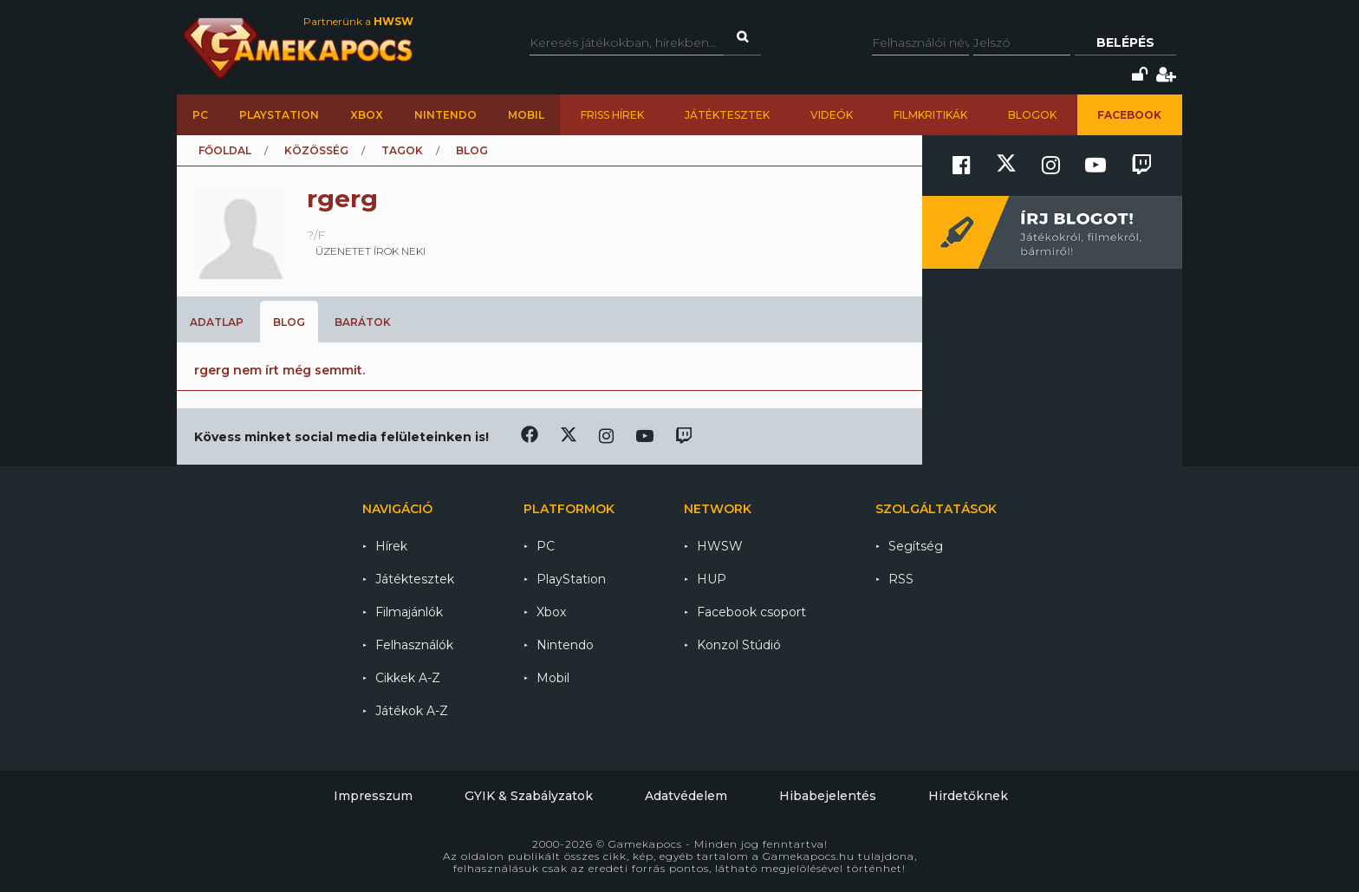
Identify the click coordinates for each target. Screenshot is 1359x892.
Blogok (1032, 114)
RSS (901, 579)
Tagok (402, 150)
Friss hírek (612, 114)
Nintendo (445, 114)
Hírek (391, 546)
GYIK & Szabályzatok (529, 796)
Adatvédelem (686, 796)
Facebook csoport (751, 612)
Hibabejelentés (827, 796)
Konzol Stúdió (739, 645)
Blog (289, 322)
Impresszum (373, 796)
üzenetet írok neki (370, 250)
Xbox (366, 114)
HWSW (720, 546)
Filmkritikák (930, 114)
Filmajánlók (409, 612)
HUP (711, 579)
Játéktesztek (727, 114)
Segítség (915, 546)
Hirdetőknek (968, 796)
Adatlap (217, 322)
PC (200, 114)
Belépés (1125, 42)
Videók (831, 114)
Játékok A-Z (411, 711)
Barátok (363, 322)
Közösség (316, 150)
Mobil (526, 114)
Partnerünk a (358, 21)
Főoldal (224, 150)
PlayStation (279, 114)
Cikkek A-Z (407, 678)
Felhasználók (414, 645)
